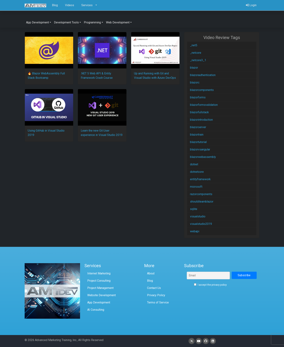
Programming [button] (92, 22)
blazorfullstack (199, 112)
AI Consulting (95, 309)
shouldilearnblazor (201, 201)
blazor (194, 67)
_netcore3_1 (198, 60)
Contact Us (154, 288)
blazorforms (198, 97)
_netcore (195, 52)
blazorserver (198, 127)
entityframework (200, 179)
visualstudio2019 (201, 224)
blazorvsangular (200, 149)
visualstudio (197, 216)
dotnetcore (197, 172)
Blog (150, 280)
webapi (194, 231)
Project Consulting (98, 280)
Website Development (101, 295)
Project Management (100, 288)
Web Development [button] (118, 22)
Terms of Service (158, 302)
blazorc (194, 82)
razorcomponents (201, 194)
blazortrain (196, 134)
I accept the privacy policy (210, 284)
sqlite (193, 209)
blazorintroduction (201, 119)
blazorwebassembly (203, 157)
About (150, 273)
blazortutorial (198, 142)
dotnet (194, 164)
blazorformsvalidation (204, 105)
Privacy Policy (156, 295)
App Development (98, 302)
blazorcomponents (202, 90)
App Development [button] (37, 22)
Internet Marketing (98, 273)
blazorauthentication (203, 75)
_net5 (193, 45)
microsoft (196, 186)
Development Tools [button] (66, 22)
